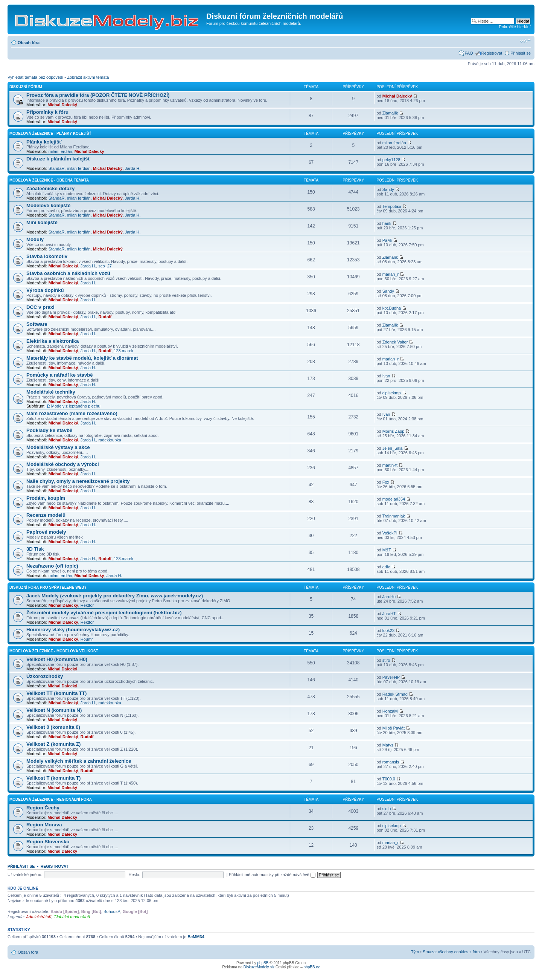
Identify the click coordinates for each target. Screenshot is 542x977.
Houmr (87, 639)
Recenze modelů (45, 515)
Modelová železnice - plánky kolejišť (50, 133)
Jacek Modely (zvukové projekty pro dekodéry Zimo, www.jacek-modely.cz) (114, 595)
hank (386, 223)
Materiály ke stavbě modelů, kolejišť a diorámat (82, 358)
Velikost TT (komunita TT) (56, 693)
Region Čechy (42, 808)
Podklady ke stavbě (49, 430)
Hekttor (87, 605)
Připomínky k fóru (47, 112)
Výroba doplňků (45, 290)
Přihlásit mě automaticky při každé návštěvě (272, 874)
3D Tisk (35, 549)
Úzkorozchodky (44, 676)
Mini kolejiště (42, 222)
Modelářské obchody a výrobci (62, 464)
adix (386, 567)
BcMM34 (195, 936)
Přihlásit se (520, 53)
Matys (387, 745)
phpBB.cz (312, 967)
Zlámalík (390, 113)
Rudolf (104, 316)
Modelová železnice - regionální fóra (50, 799)
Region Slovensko (47, 841)
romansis (390, 762)
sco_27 (104, 266)
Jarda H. (133, 168)
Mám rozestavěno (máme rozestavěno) (71, 413)
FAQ (469, 53)
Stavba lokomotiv (46, 256)
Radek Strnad (395, 694)
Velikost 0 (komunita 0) (53, 727)
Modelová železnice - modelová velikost (53, 651)
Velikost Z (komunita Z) (53, 744)
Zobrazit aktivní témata (88, 77)
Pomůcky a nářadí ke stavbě (59, 375)
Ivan (386, 376)
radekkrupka (109, 440)
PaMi (387, 240)
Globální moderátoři (71, 916)
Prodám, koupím (45, 498)
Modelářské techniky (50, 392)
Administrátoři (38, 916)
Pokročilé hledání (515, 26)
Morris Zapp (393, 431)
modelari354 (393, 499)
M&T (386, 550)
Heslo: (134, 874)
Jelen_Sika (392, 448)
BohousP (112, 911)
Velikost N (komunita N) (54, 710)
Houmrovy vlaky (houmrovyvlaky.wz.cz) (73, 629)
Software (36, 324)
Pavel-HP (391, 677)
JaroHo (389, 596)
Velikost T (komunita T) (53, 778)
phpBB (263, 963)
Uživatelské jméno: (25, 874)
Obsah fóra (29, 42)
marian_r (390, 274)
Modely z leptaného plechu (75, 406)
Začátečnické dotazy (50, 188)
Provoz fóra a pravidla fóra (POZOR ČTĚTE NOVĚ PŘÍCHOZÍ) (97, 95)
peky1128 (391, 159)
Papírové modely (46, 532)
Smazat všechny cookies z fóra (451, 952)
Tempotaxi (391, 206)
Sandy (388, 189)
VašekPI (389, 533)
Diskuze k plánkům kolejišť (58, 159)
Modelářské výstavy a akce (58, 447)
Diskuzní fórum (25, 87)
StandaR (57, 168)
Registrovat (491, 53)
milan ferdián (60, 151)
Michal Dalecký (62, 104)
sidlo (386, 808)
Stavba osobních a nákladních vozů (68, 273)
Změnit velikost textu (525, 41)
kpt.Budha (391, 308)
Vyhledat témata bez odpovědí (35, 77)
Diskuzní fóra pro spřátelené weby (48, 587)
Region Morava (44, 824)
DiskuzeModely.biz (259, 967)
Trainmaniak (393, 516)
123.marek (123, 350)
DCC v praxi (40, 307)
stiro (386, 660)
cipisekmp (391, 393)
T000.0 (388, 779)
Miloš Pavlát (393, 728)
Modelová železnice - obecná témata (49, 180)
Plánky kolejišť (44, 142)
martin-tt (389, 465)
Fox (385, 482)
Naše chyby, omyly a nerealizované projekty (78, 481)
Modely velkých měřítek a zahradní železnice (78, 761)
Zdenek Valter (395, 342)
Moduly (35, 239)
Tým (415, 952)
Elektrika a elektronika (52, 341)
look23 (388, 630)
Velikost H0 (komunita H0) (56, 659)
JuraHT (389, 613)
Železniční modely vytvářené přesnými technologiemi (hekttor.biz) (104, 612)
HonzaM (390, 711)
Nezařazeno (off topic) (52, 566)
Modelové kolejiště (48, 205)
